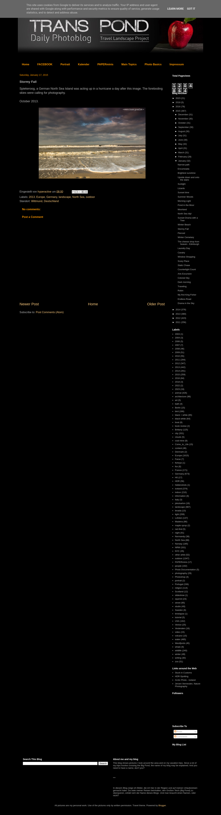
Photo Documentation (185, 569)
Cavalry (181, 252)
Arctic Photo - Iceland (185, 680)
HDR (177, 481)
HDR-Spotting (181, 676)
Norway (178, 544)
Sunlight (181, 184)
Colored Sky (183, 278)
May (180, 144)
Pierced (181, 233)
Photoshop (180, 577)
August (182, 131)
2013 (32, 197)
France (178, 470)
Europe (40, 197)
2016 (178, 106)
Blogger (162, 805)
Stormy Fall (183, 229)
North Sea (78, 197)
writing (178, 658)
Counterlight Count (187, 269)
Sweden (179, 610)
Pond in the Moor (186, 205)
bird (177, 411)
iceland (178, 488)
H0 (176, 477)
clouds (178, 437)
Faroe (178, 459)
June (181, 140)
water (177, 639)
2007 (177, 345)
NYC (177, 551)
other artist (180, 554)
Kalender (83, 64)
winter (178, 654)
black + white (181, 415)
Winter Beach (184, 224)
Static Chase (184, 265)
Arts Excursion (185, 273)
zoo (176, 661)
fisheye (178, 463)
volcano (178, 635)
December (183, 114)
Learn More (175, 8)
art (176, 400)
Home (25, 64)
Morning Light (184, 201)
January (182, 161)
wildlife (178, 650)
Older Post (156, 304)
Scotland (179, 591)
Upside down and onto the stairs (188, 178)
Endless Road (184, 299)
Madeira (179, 521)
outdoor (90, 197)
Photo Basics (153, 64)
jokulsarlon (180, 503)
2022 (177, 385)
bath (177, 404)
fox (176, 466)
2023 (178, 98)
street (177, 602)
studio (178, 606)
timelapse (179, 613)
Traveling (182, 286)
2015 (178, 111)
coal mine (179, 440)
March (181, 152)
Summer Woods (185, 197)
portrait (178, 580)
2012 (178, 318)
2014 (178, 309)
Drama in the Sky (186, 303)
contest (178, 448)
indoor (178, 492)
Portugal (179, 584)
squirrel (178, 599)
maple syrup (181, 525)
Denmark (179, 452)
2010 (177, 356)
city (176, 433)
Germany (51, 197)
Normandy (180, 536)
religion (178, 588)
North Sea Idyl (184, 213)
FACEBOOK (44, 64)
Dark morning (184, 282)
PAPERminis (105, 64)
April (180, 148)
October (182, 123)
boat (177, 422)
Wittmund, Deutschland (45, 201)
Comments (180, 736)
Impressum (177, 64)
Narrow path (183, 164)
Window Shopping (186, 257)
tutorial (178, 617)
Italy (177, 499)
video (177, 632)
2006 (177, 341)
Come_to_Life (181, 444)
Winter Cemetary (186, 237)
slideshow (179, 595)
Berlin (177, 407)
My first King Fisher (187, 294)
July (180, 135)
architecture (180, 396)
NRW (177, 547)
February (183, 156)
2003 (177, 334)
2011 (178, 322)
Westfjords (180, 643)
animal (178, 393)
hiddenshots (181, 485)
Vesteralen (180, 628)
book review (180, 426)
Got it (191, 8)
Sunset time (183, 192)
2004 (177, 337)
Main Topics (129, 64)
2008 (177, 348)
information (180, 496)
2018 (178, 102)
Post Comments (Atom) (50, 312)
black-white (180, 418)
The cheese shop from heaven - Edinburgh (188, 243)
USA (177, 621)
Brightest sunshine (186, 173)
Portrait (65, 64)
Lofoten (178, 518)
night (177, 533)
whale (178, 647)
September (183, 127)
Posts (178, 731)
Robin (180, 290)
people (178, 566)
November (183, 118)
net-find (178, 529)
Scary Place (183, 261)
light (177, 514)
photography (181, 573)
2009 (177, 352)
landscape (65, 197)
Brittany (178, 429)
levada (178, 510)
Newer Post (29, 304)
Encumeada (183, 169)
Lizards (181, 188)
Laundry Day (184, 248)
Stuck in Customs (183, 672)
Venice (178, 624)
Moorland (182, 209)
